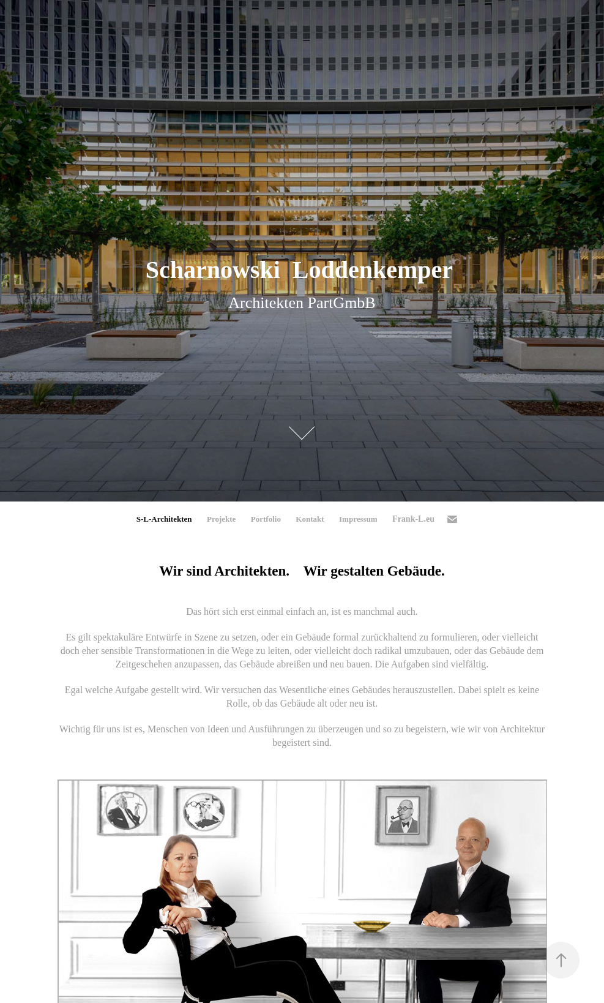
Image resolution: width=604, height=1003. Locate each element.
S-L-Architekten (164, 519)
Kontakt (310, 519)
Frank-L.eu (413, 519)
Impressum (358, 519)
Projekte (221, 519)
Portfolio (266, 519)
